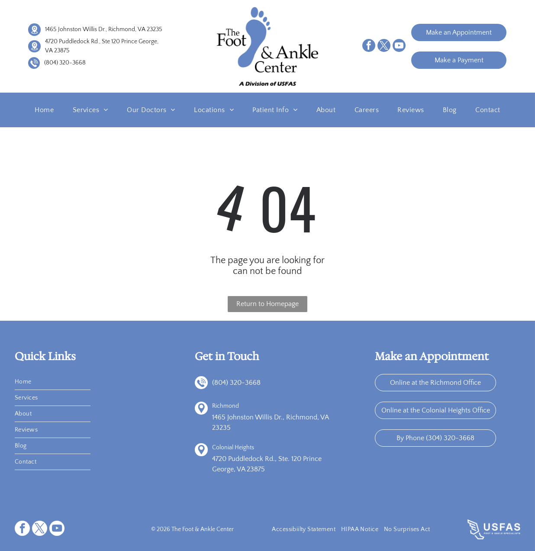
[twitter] (383, 46)
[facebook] (368, 46)
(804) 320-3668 (65, 62)
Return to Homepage (267, 304)
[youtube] (399, 46)
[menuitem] (44, 110)
